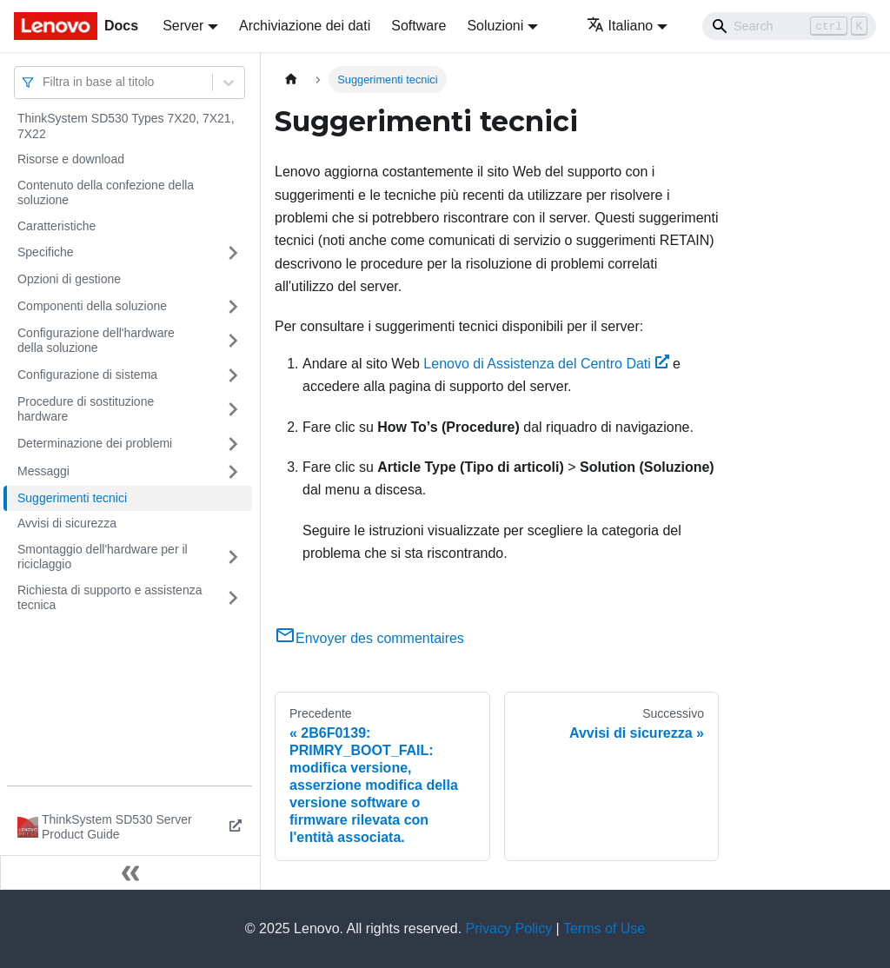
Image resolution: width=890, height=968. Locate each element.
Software (418, 25)
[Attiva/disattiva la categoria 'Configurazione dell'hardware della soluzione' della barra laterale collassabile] (233, 341)
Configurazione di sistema (87, 374)
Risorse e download (70, 159)
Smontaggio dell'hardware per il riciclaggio (102, 557)
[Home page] (291, 79)
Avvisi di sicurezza (66, 523)
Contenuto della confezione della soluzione (105, 193)
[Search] (789, 26)
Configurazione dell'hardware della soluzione (96, 340)
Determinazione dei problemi (94, 443)
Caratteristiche (56, 226)
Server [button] (183, 25)
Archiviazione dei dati (304, 25)
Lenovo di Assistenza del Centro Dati (545, 363)
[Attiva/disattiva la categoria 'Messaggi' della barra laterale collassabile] (233, 472)
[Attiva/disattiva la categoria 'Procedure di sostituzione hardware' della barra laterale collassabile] (233, 409)
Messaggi (43, 471)
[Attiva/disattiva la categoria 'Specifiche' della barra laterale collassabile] (233, 253)
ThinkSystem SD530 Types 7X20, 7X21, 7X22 (126, 126)
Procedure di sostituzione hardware (85, 409)
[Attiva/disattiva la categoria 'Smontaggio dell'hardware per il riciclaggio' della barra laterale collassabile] (233, 557)
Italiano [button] (620, 25)
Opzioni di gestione (69, 279)
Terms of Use (604, 928)
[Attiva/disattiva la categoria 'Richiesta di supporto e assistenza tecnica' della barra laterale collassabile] (233, 598)
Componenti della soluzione (92, 306)
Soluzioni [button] (495, 25)
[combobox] (44, 82)
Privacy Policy (509, 928)
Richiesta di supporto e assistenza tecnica (109, 598)
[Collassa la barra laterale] (130, 872)
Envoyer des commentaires (369, 638)
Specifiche (45, 252)
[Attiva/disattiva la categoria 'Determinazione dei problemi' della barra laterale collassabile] (233, 444)
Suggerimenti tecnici (72, 498)
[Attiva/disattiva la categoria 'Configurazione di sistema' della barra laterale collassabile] (233, 375)
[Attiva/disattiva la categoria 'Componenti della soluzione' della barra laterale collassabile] (233, 307)
